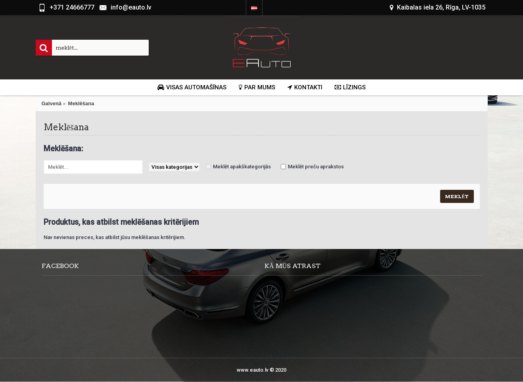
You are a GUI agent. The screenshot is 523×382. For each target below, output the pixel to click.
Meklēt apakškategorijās (242, 167)
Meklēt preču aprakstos (316, 167)
